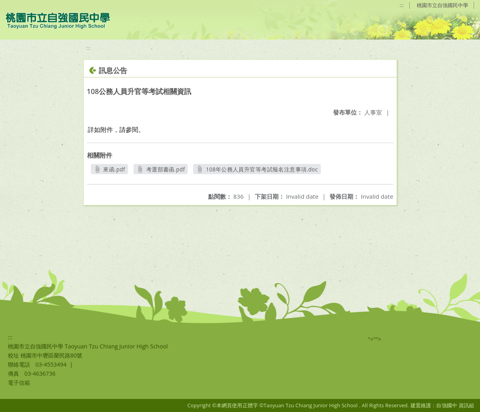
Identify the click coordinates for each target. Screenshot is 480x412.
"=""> (374, 339)
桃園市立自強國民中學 (442, 5)
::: (402, 5)
